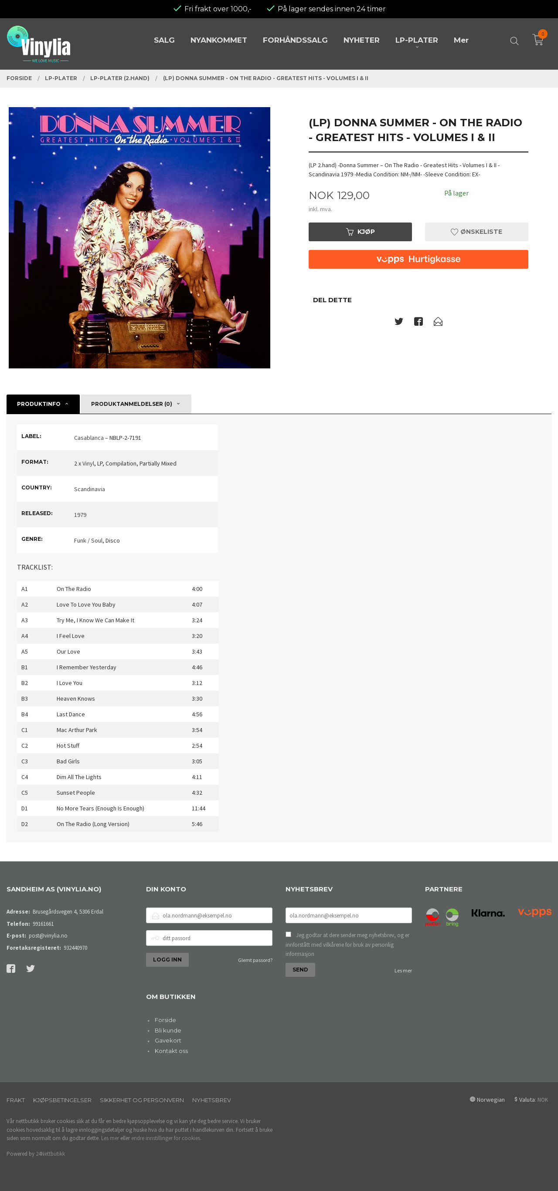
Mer (461, 40)
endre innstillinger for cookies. (166, 1138)
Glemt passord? (255, 960)
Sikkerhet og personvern (142, 1100)
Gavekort (168, 1040)
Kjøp (360, 232)
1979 (80, 515)
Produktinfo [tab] (39, 404)
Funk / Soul (88, 540)
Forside (165, 1019)
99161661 (43, 924)
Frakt (16, 1100)
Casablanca (89, 438)
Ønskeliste (476, 232)
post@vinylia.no (48, 935)
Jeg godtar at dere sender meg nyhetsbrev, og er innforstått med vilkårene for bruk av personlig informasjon (347, 944)
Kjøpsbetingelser (62, 1100)
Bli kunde (168, 1030)
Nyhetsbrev (211, 1100)
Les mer (403, 970)
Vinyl (88, 463)
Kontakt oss (171, 1050)
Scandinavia (89, 489)
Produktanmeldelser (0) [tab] (131, 404)
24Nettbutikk (50, 1153)
